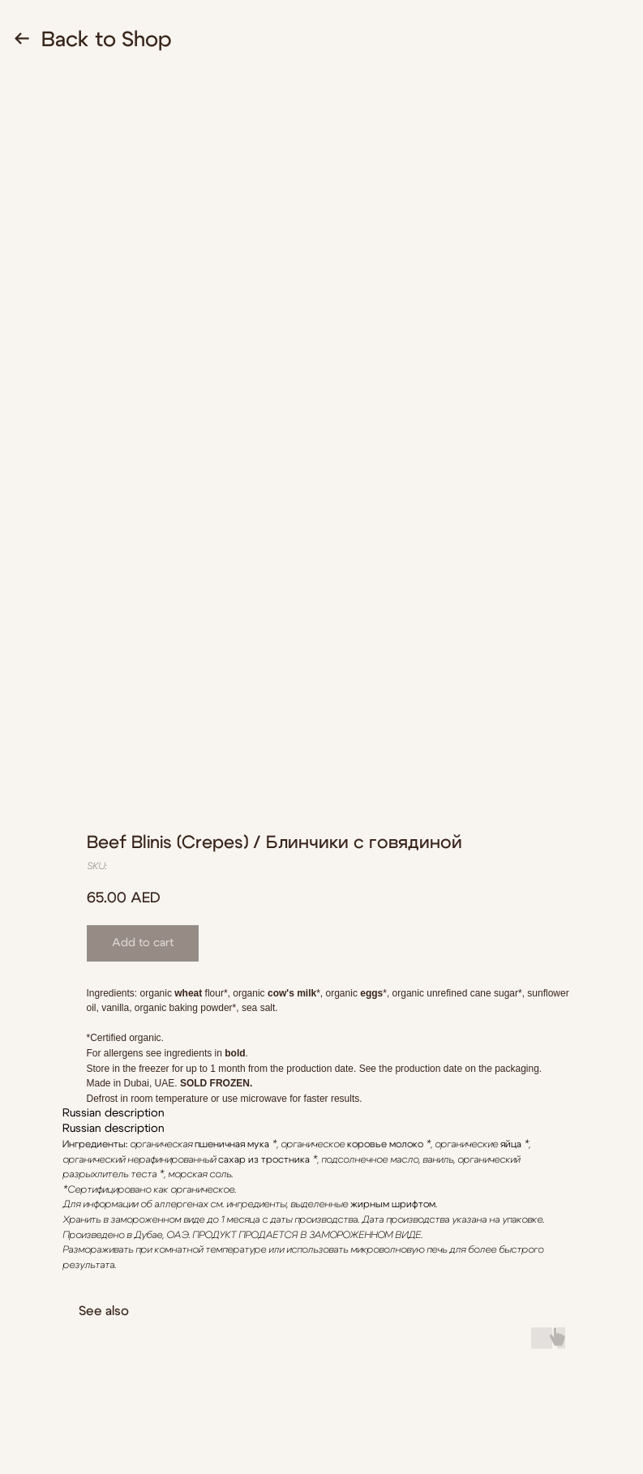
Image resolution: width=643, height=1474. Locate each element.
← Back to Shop (93, 39)
